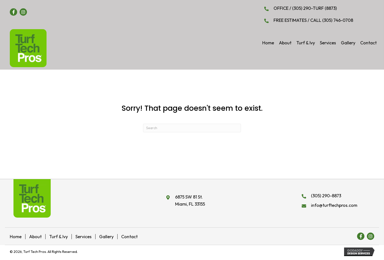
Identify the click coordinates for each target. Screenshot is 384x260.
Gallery (106, 236)
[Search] (192, 128)
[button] (13, 12)
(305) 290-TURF (308, 8)
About (35, 236)
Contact (129, 236)
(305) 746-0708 (337, 20)
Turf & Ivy (58, 236)
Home (16, 236)
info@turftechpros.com (334, 205)
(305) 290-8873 (326, 195)
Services (83, 236)
